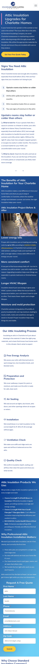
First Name (9, 586)
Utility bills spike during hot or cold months (20, 97)
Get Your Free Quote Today (15, 54)
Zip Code (8, 636)
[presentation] (16, 171)
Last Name (9, 596)
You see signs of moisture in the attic (20, 109)
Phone (7, 606)
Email (6, 616)
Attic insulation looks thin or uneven (20, 104)
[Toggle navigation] (36, 5)
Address (8, 626)
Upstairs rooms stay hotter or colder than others (21, 89)
